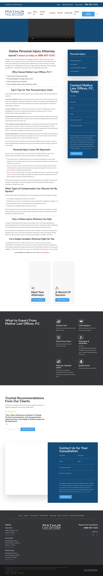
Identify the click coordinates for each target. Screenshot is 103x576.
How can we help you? (76, 125)
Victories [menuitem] (60, 13)
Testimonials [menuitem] (68, 13)
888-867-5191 (91, 4)
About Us (26, 488)
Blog (58, 5)
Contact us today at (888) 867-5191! (36, 55)
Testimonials (52, 488)
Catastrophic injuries (12, 159)
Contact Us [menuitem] (76, 13)
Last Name (73, 102)
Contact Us (65, 488)
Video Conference (67, 5)
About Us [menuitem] (35, 13)
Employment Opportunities (77, 488)
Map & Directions (9, 507)
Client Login (79, 5)
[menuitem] (82, 60)
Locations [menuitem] (52, 13)
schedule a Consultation (42, 252)
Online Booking (44, 488)
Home (20, 488)
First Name (73, 96)
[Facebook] (93, 507)
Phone (72, 108)
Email (71, 114)
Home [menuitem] (29, 13)
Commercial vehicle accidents (15, 166)
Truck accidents (11, 172)
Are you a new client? (76, 120)
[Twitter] (97, 507)
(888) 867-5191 (91, 500)
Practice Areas (34, 488)
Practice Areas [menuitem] (42, 13)
